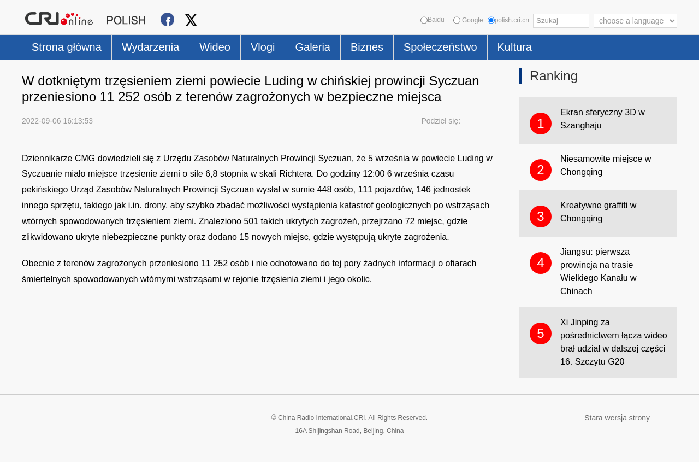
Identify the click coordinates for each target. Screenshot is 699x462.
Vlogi (263, 47)
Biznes (367, 47)
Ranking (554, 75)
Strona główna (67, 47)
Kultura (514, 47)
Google (468, 20)
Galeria (312, 47)
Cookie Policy (43, 447)
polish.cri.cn (508, 20)
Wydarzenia (150, 47)
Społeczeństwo (440, 47)
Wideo (214, 47)
